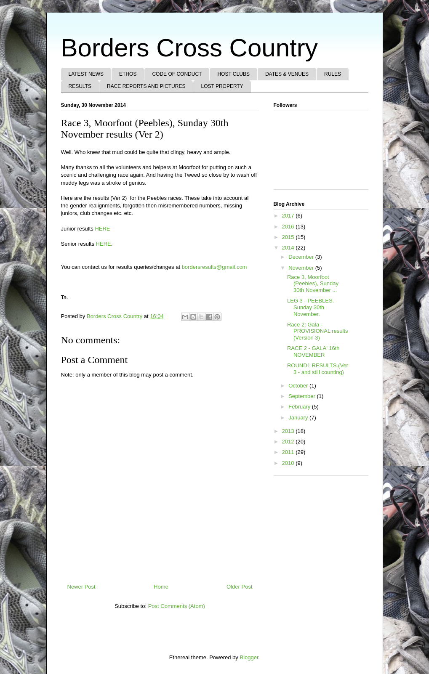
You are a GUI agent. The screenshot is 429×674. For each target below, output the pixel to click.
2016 (289, 226)
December (301, 257)
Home (161, 587)
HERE (102, 229)
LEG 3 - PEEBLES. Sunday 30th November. (310, 307)
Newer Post (81, 587)
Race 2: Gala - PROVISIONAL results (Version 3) (317, 331)
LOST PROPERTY (222, 86)
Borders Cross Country (189, 48)
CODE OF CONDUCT (177, 74)
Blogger (249, 657)
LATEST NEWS (86, 74)
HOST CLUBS (233, 74)
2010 (289, 463)
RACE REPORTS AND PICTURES (146, 86)
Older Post (239, 587)
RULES (332, 74)
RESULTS (80, 86)
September (302, 396)
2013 (289, 431)
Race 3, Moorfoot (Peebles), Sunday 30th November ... (312, 283)
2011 (289, 452)
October (298, 385)
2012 (289, 441)
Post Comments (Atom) (176, 606)
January (298, 417)
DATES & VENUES (287, 74)
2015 (289, 237)
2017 (289, 215)
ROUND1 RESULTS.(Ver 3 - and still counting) (317, 368)
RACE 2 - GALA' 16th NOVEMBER (313, 351)
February (300, 406)
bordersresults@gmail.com (214, 267)
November (301, 268)
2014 (289, 247)
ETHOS (127, 74)
